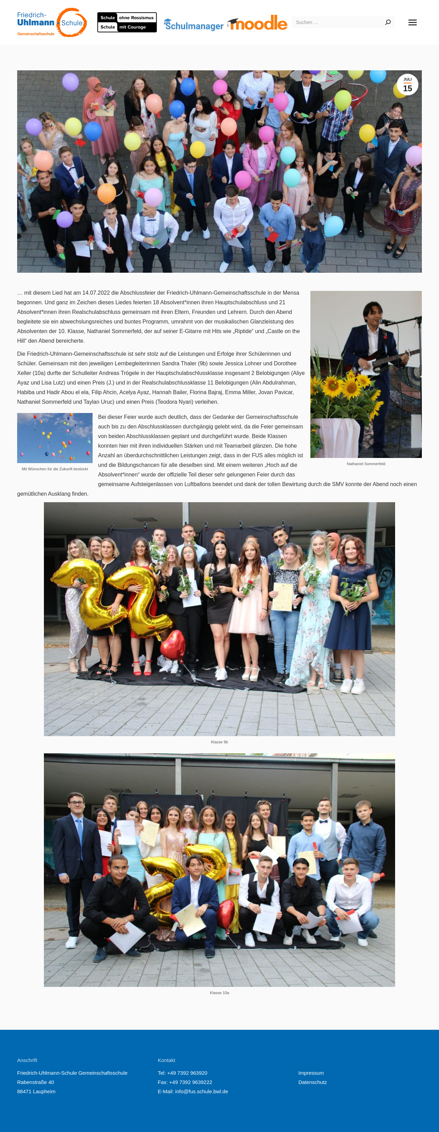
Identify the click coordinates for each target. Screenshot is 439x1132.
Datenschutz (312, 1082)
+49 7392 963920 (187, 1073)
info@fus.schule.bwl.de (201, 1091)
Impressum (311, 1073)
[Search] (343, 22)
